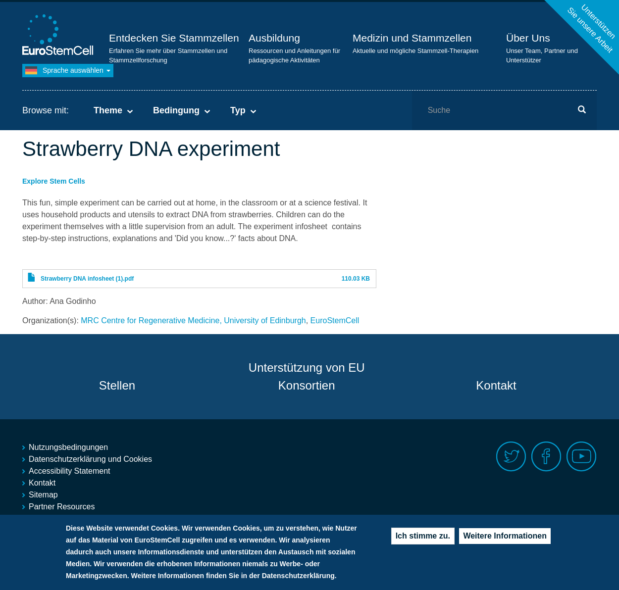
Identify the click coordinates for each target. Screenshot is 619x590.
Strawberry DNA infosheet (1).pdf (87, 278)
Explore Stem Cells (53, 181)
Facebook (546, 457)
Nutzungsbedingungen (68, 447)
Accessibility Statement (69, 471)
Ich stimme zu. (423, 541)
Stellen (117, 385)
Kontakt (496, 385)
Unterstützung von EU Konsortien (307, 376)
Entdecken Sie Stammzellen (174, 38)
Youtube (582, 457)
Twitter (511, 457)
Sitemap (43, 495)
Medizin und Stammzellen (412, 38)
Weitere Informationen (505, 541)
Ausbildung (274, 38)
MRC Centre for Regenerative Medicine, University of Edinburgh (193, 320)
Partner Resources (62, 506)
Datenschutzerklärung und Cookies (90, 459)
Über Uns (528, 38)
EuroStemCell (335, 320)
